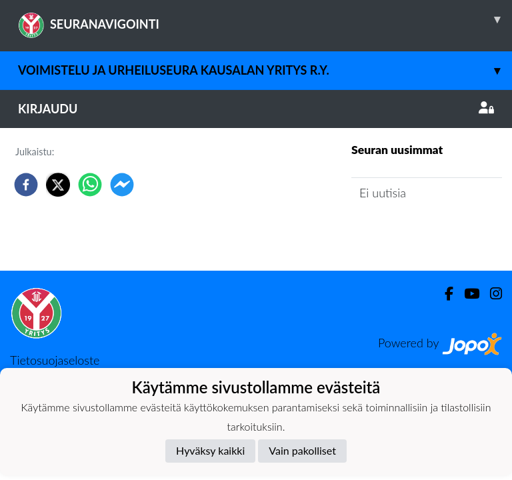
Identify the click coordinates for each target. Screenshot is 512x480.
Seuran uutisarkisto (410, 231)
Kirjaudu (256, 108)
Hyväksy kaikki (210, 450)
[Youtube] (466, 294)
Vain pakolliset (302, 450)
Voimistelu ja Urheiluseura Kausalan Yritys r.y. (265, 70)
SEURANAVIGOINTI (265, 19)
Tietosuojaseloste (54, 360)
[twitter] (58, 185)
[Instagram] (490, 294)
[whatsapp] (90, 185)
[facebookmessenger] (122, 185)
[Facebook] (443, 294)
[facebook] (26, 185)
